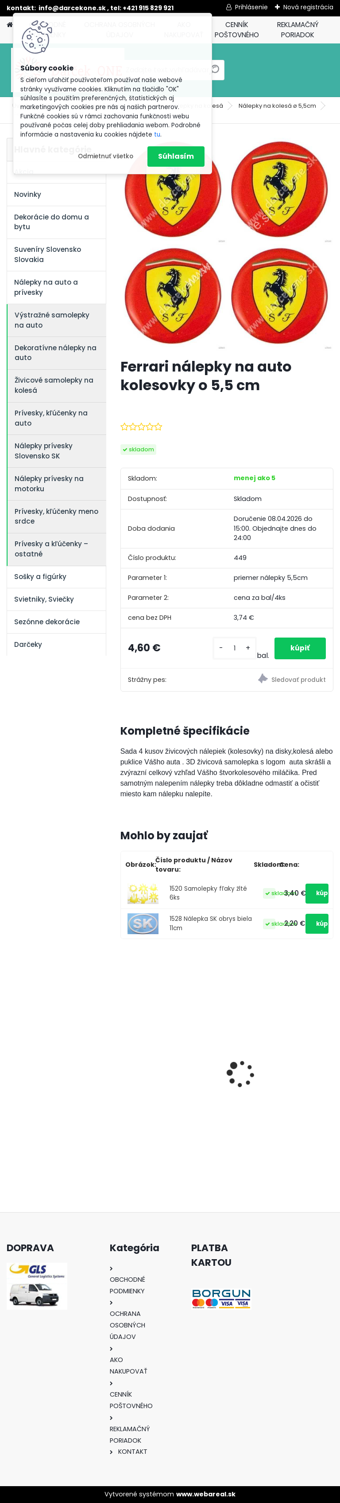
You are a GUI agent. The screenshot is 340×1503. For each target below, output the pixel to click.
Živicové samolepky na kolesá (54, 385)
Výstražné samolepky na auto (52, 320)
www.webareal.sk (206, 1494)
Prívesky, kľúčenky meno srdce (56, 516)
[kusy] (232, 648)
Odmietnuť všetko (105, 156)
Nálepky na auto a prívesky (46, 287)
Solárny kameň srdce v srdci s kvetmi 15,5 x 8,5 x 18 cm (278, 1067)
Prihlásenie (251, 7)
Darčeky (28, 644)
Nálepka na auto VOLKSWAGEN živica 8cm (170, 1064)
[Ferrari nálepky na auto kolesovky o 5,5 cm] (226, 244)
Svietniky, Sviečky (44, 599)
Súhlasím (176, 156)
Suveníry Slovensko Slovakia (47, 254)
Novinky (27, 194)
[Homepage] (10, 25)
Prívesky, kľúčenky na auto (51, 418)
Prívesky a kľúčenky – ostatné (51, 549)
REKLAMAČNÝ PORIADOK (298, 29)
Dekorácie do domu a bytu (51, 222)
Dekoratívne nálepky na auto (56, 353)
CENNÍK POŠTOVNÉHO (237, 29)
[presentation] (125, 1058)
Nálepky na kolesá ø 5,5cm (277, 106)
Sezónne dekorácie (47, 621)
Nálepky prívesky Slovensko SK (44, 451)
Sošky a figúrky (40, 576)
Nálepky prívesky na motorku (49, 483)
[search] (214, 73)
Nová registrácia (308, 7)
